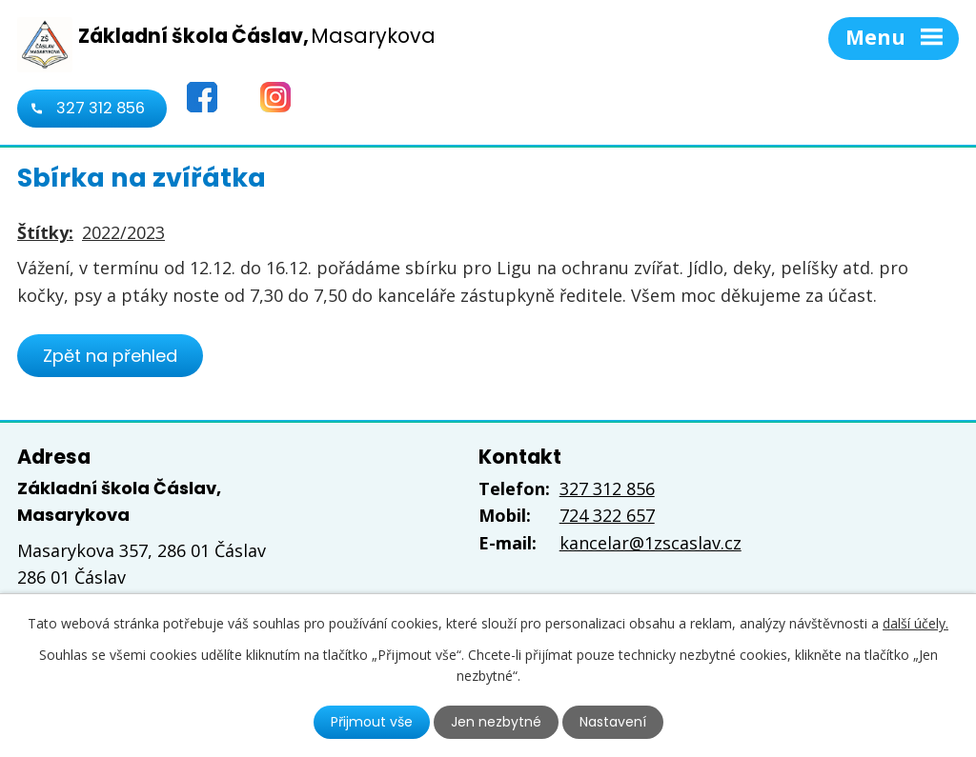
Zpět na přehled (110, 356)
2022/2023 (123, 232)
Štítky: (45, 232)
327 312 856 (100, 108)
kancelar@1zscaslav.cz (650, 542)
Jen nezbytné (496, 721)
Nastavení (613, 721)
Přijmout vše (372, 721)
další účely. (915, 623)
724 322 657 (607, 515)
